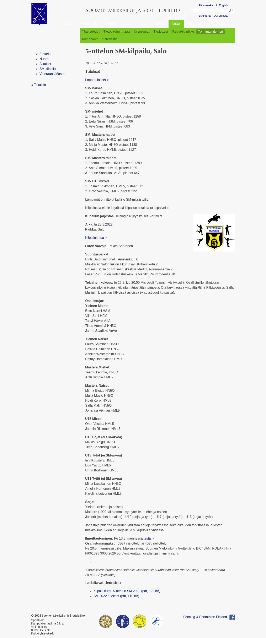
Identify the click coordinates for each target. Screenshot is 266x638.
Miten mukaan (135, 24)
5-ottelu (111, 24)
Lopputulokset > (98, 80)
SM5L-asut (216, 24)
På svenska (206, 5)
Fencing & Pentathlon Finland (205, 617)
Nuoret (44, 59)
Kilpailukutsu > (96, 237)
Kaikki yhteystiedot (43, 633)
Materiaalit (109, 39)
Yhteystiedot (91, 31)
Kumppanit (90, 39)
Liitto (176, 24)
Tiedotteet (161, 31)
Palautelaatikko (183, 31)
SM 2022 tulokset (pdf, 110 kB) (116, 596)
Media (160, 24)
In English (222, 5)
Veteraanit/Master (52, 74)
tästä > (149, 538)
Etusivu (68, 24)
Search (231, 11)
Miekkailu (89, 24)
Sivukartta (205, 15)
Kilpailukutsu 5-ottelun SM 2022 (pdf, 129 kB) (127, 591)
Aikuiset (45, 64)
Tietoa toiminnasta (116, 31)
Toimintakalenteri (210, 31)
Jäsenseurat (142, 31)
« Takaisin (38, 85)
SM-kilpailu (47, 69)
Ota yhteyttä (221, 15)
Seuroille (194, 24)
